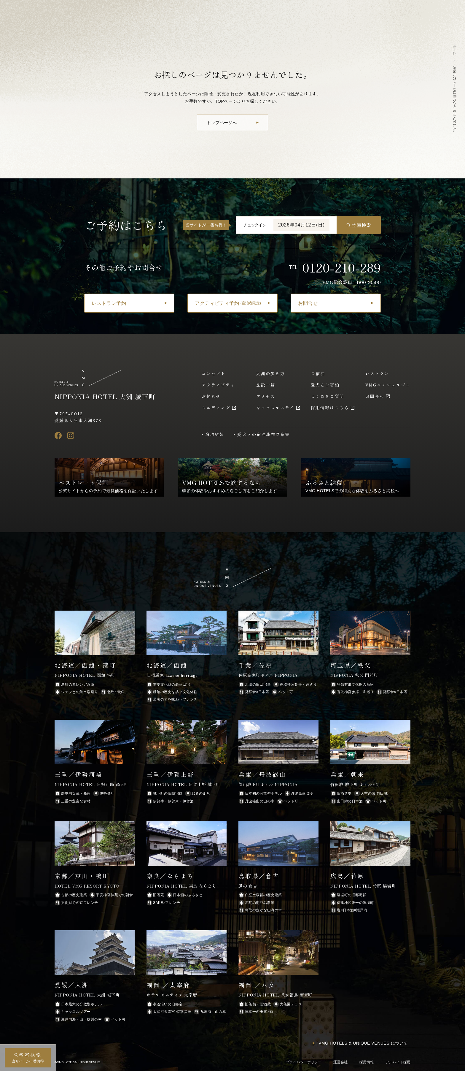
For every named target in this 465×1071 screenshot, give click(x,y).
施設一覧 (265, 385)
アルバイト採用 (398, 1062)
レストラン (377, 373)
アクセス (265, 396)
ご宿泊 (318, 373)
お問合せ (374, 396)
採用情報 (366, 1062)
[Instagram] (70, 435)
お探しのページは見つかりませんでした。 (455, 100)
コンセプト (214, 373)
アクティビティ (218, 385)
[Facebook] (58, 435)
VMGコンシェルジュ (387, 385)
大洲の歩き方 (270, 373)
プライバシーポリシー (303, 1062)
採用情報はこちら (330, 408)
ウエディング (216, 408)
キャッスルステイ (275, 408)
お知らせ (211, 396)
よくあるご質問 (327, 396)
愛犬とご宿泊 (325, 385)
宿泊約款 (214, 434)
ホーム (455, 50)
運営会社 (340, 1062)
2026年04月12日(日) (301, 224)
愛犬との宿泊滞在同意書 (263, 434)
